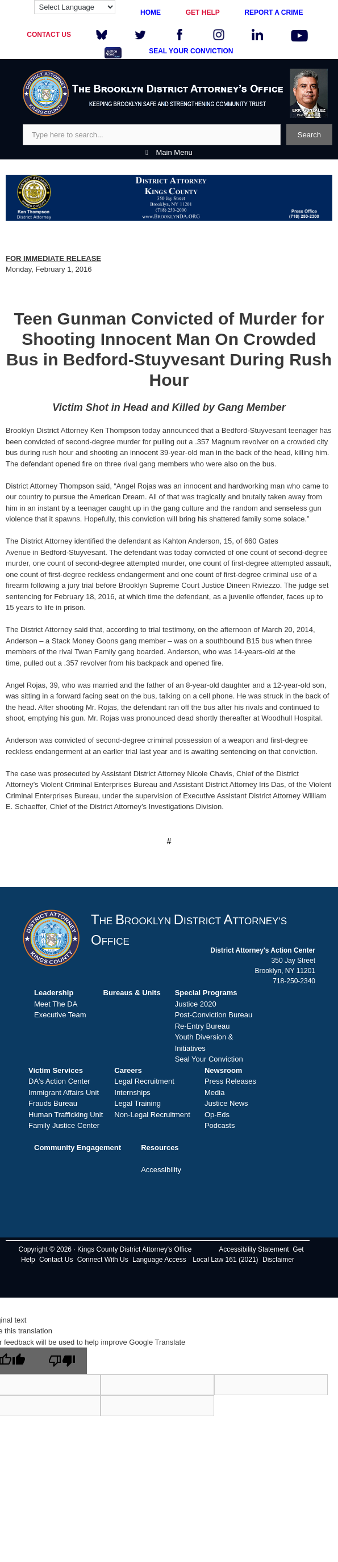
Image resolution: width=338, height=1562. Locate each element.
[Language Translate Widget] (74, 7)
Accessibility (161, 1169)
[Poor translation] (62, 1361)
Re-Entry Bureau (202, 1026)
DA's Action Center (59, 1081)
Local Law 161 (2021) (225, 1260)
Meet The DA (55, 1004)
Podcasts (220, 1125)
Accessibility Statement (254, 1249)
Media (214, 1092)
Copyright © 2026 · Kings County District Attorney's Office (104, 1249)
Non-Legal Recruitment (152, 1114)
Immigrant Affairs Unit (63, 1092)
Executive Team (60, 1015)
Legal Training (137, 1103)
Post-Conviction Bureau (214, 1015)
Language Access (159, 1260)
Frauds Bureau (52, 1103)
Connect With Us (102, 1260)
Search (309, 134)
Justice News (226, 1103)
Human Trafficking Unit (65, 1114)
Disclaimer (278, 1260)
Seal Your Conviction (209, 1059)
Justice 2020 (195, 1004)
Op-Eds (217, 1114)
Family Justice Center (63, 1125)
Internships (132, 1092)
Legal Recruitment (144, 1081)
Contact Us (56, 1260)
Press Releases (230, 1081)
